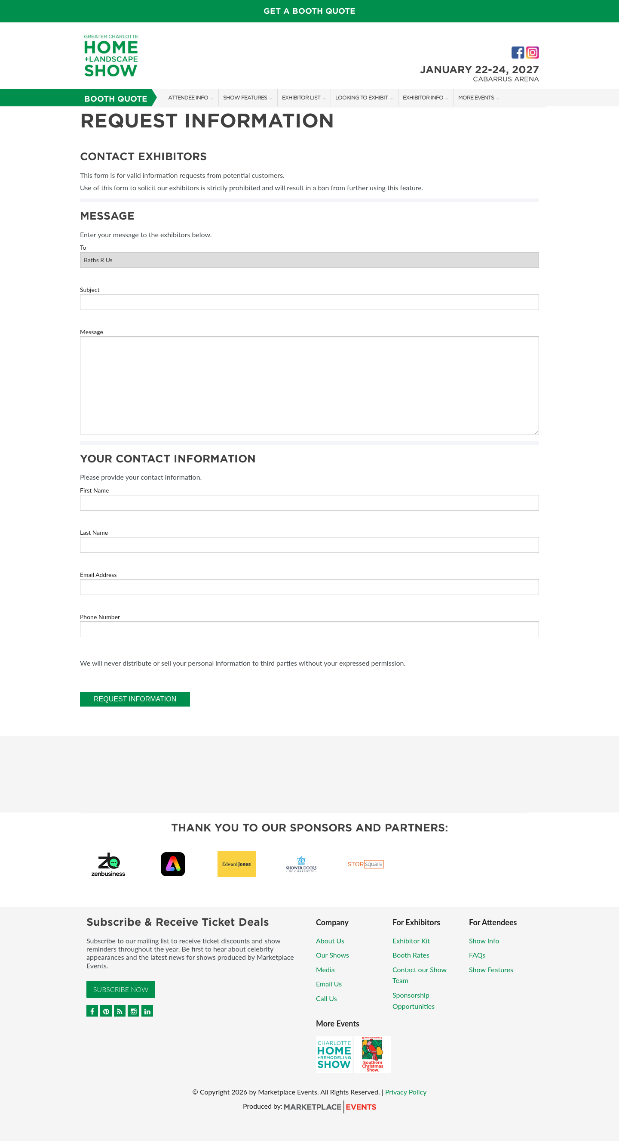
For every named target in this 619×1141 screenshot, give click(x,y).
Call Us (326, 998)
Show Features (245, 97)
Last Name (94, 532)
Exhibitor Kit (411, 940)
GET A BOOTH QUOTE (309, 11)
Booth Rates (410, 955)
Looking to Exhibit (361, 97)
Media (325, 969)
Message (91, 331)
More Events (476, 97)
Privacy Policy (406, 1092)
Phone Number (100, 616)
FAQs (477, 955)
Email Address (98, 574)
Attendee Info (188, 97)
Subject (90, 289)
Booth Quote (115, 98)
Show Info (484, 940)
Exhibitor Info (423, 97)
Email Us (329, 984)
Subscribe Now (120, 989)
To (83, 247)
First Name (94, 490)
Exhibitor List (301, 97)
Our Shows (332, 955)
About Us (330, 940)
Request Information (135, 699)
